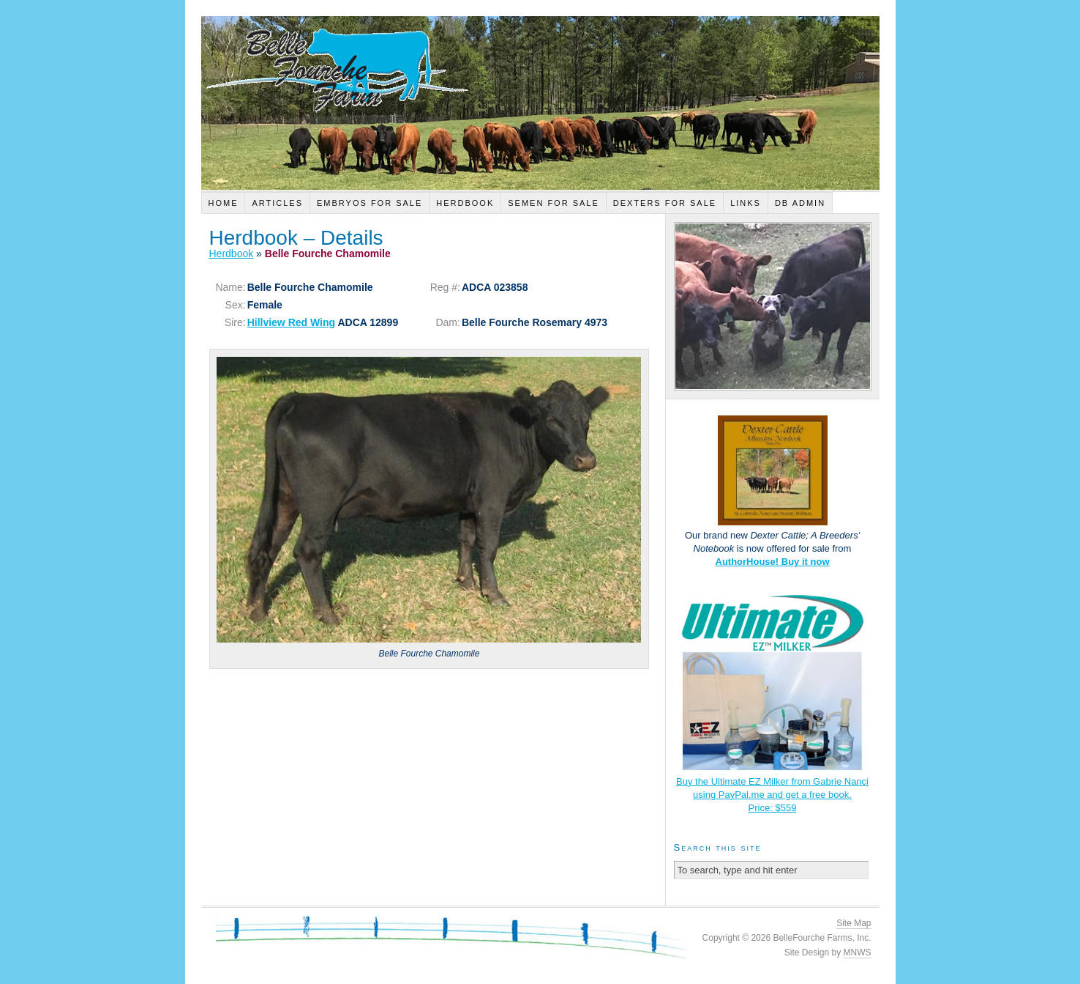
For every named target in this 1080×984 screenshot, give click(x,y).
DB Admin (800, 203)
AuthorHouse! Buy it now (773, 561)
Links (745, 203)
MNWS (857, 952)
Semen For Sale (553, 203)
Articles (277, 203)
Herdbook (465, 203)
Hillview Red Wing (291, 322)
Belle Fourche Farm (540, 103)
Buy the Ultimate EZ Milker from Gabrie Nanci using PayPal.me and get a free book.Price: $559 (772, 794)
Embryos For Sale (369, 203)
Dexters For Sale (664, 203)
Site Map (853, 923)
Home (223, 203)
